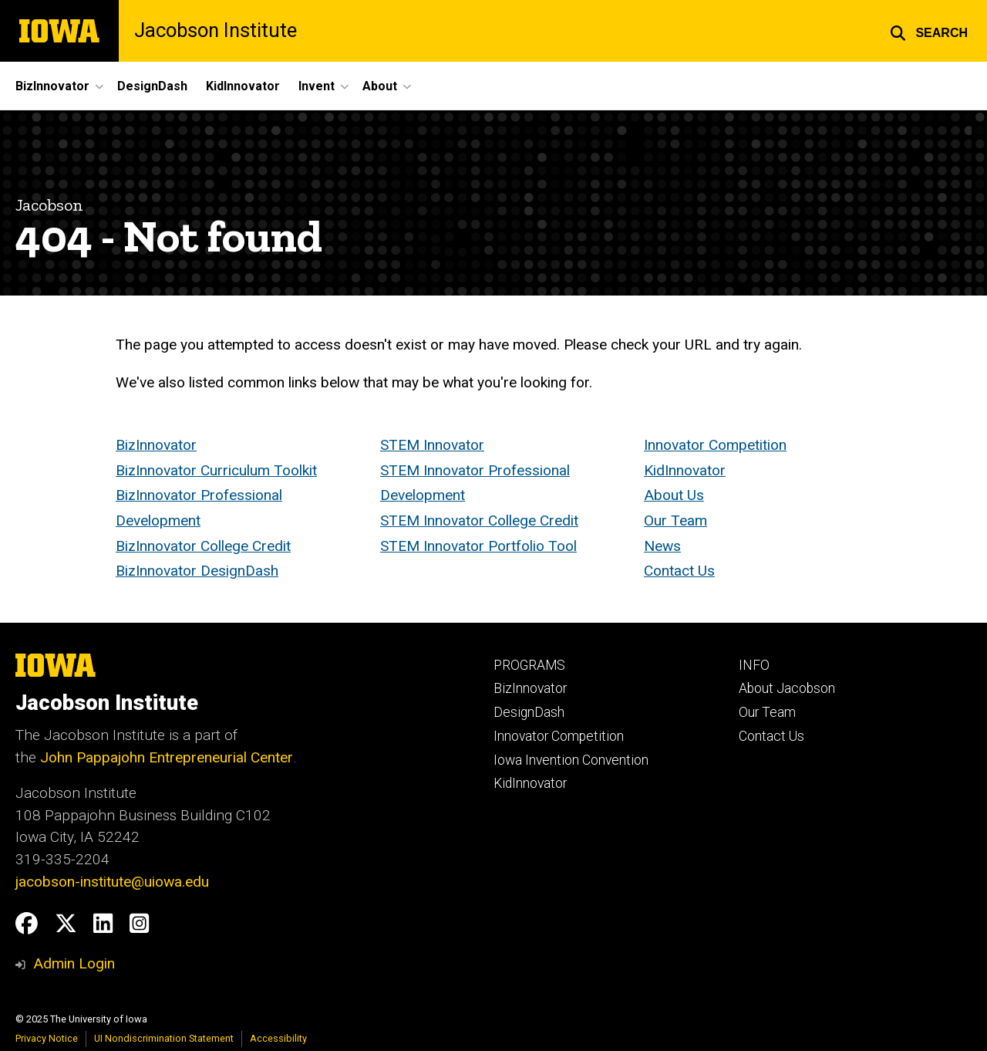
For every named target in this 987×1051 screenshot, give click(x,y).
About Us (674, 496)
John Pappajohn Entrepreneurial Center (166, 757)
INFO (754, 665)
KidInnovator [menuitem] (243, 86)
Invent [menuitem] (316, 86)
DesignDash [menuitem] (152, 86)
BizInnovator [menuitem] (52, 86)
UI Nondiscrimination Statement (164, 1038)
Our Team (675, 520)
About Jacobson (787, 688)
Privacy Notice (46, 1038)
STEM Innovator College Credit (479, 520)
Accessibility (278, 1038)
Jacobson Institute (215, 31)
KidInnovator (685, 470)
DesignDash (529, 712)
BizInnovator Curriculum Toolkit (216, 470)
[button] (929, 31)
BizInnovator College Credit (203, 546)
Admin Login (74, 963)
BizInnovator (156, 445)
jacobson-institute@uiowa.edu (112, 881)
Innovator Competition (715, 445)
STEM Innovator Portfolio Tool (478, 546)
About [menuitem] (379, 86)
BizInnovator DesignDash (197, 571)
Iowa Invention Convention (571, 760)
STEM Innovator (432, 445)
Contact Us (679, 571)
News (662, 546)
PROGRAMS (529, 665)
